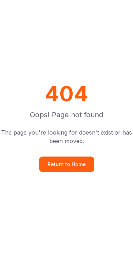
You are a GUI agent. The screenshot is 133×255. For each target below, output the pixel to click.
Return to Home (67, 164)
